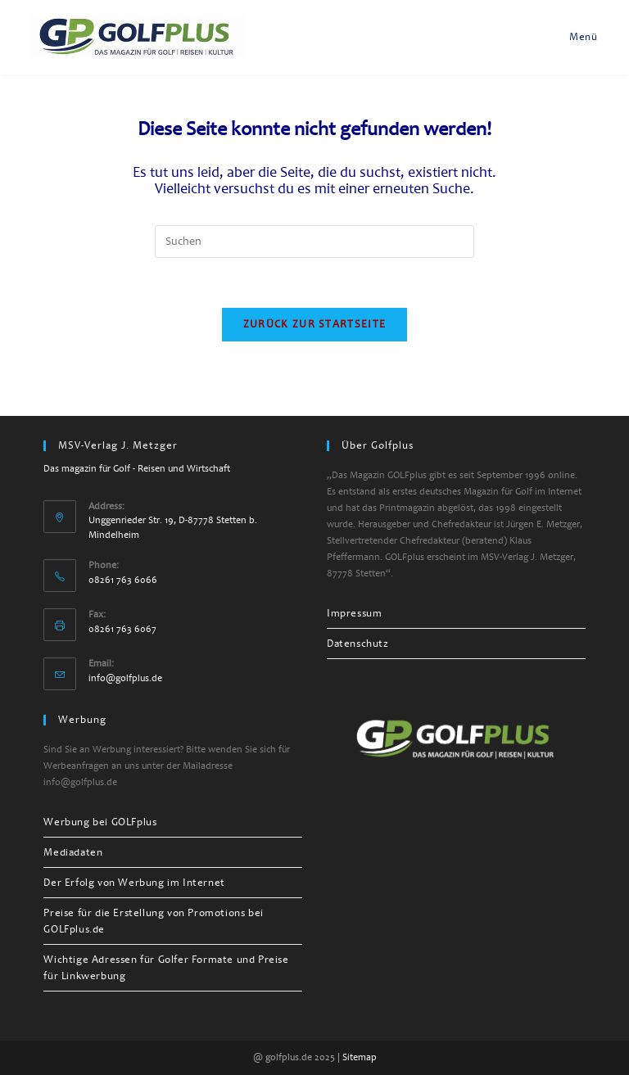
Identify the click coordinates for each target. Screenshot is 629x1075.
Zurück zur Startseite (314, 324)
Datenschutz (358, 643)
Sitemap (359, 1057)
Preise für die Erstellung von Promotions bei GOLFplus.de (153, 921)
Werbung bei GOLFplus (99, 822)
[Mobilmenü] (575, 36)
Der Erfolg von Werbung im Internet (133, 882)
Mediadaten (72, 852)
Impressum (354, 613)
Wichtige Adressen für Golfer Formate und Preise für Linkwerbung (165, 967)
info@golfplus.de (125, 678)
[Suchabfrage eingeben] (314, 241)
